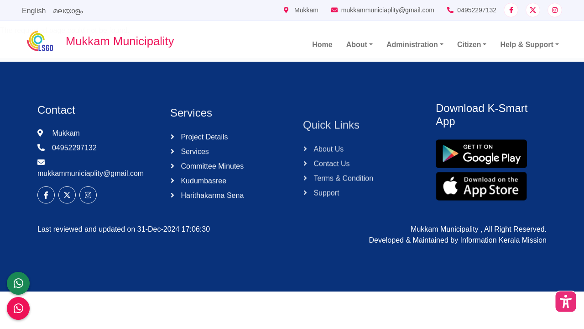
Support (325, 228)
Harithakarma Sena (211, 212)
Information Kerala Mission (503, 240)
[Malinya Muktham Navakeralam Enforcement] (18, 308)
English (34, 11)
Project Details (203, 154)
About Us (328, 184)
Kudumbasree (202, 198)
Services (194, 168)
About (356, 44)
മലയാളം (68, 11)
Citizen (469, 44)
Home (322, 44)
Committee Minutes (211, 183)
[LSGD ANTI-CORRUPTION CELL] (18, 283)
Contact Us (331, 199)
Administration (412, 44)
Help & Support (526, 44)
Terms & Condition (342, 214)
